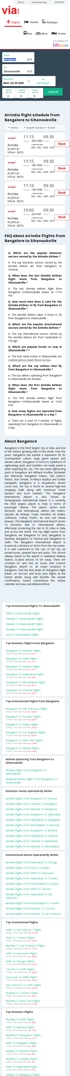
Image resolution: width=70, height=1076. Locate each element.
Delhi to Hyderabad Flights (22, 1066)
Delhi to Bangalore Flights (21, 1043)
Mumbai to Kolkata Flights (21, 1059)
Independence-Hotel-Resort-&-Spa (29, 360)
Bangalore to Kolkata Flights (23, 666)
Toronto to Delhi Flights (20, 969)
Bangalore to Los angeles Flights (26, 732)
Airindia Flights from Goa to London (27, 867)
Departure (8, 78)
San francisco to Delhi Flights (23, 985)
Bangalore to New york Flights (24, 740)
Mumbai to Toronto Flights (22, 993)
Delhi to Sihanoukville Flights (23, 613)
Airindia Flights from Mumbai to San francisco (33, 914)
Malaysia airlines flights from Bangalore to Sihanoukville (32, 780)
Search (53, 92)
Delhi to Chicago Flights (20, 961)
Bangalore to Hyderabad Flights (25, 674)
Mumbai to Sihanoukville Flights (25, 629)
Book (62, 143)
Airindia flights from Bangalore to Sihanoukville (26, 771)
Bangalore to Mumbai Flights (23, 650)
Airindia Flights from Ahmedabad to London (32, 883)
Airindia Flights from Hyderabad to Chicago (32, 862)
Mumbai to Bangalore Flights (23, 1035)
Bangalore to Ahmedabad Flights (25, 682)
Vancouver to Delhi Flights (21, 977)
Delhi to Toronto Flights (20, 937)
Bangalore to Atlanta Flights (22, 748)
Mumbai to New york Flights (23, 1001)
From (6, 55)
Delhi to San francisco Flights (23, 929)
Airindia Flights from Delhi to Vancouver (30, 873)
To (5, 67)
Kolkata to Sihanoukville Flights (24, 624)
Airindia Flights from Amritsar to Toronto (30, 908)
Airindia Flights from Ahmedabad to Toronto (32, 903)
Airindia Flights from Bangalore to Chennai (31, 798)
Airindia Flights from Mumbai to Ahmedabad (32, 846)
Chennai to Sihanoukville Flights (24, 618)
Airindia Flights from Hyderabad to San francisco (29, 896)
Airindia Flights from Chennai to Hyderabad (32, 841)
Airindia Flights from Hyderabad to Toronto (32, 878)
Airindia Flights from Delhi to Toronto (28, 889)
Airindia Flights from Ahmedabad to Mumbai (32, 825)
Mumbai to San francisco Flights (25, 945)
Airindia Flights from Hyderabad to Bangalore (33, 820)
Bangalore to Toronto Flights (23, 716)
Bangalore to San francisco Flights (27, 708)
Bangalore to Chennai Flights (23, 690)
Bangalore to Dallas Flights (22, 724)
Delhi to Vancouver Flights (21, 953)
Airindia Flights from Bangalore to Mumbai (31, 830)
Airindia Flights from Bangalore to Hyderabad (33, 814)
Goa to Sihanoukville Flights (22, 634)
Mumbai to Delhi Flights (20, 1019)
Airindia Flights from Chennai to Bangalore (31, 804)
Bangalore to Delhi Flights (21, 658)
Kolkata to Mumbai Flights (21, 1051)
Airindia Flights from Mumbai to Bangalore (31, 809)
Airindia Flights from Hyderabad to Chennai (32, 835)
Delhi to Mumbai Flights (20, 1027)
